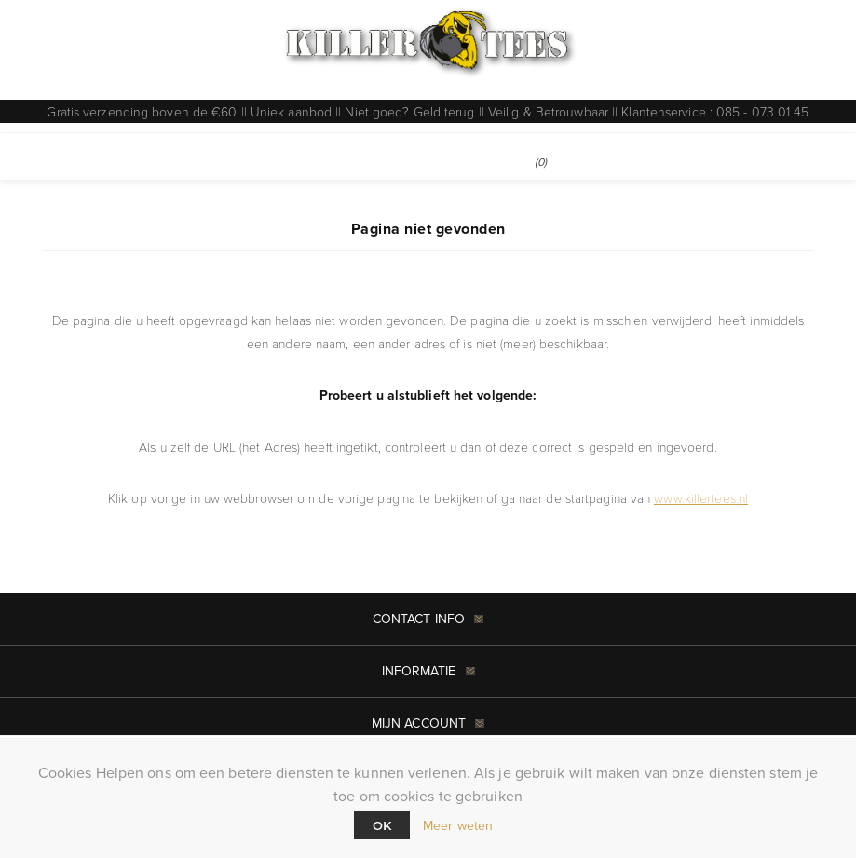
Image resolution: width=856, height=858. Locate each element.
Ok (382, 825)
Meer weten (458, 826)
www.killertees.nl (701, 498)
